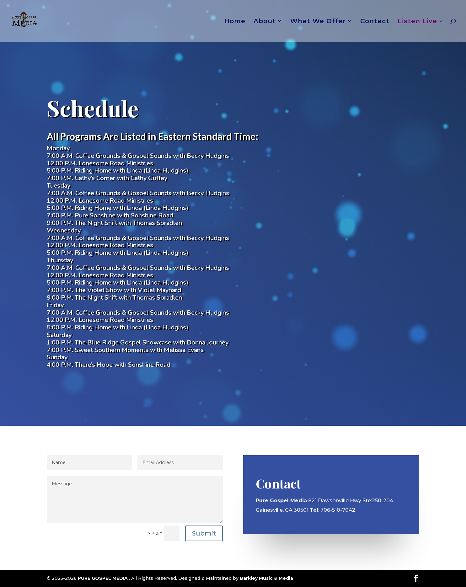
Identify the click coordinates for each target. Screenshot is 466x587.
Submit (204, 533)
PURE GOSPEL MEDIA (103, 578)
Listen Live (417, 22)
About (265, 22)
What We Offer (318, 22)
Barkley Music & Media (266, 578)
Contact (374, 22)
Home (234, 22)
